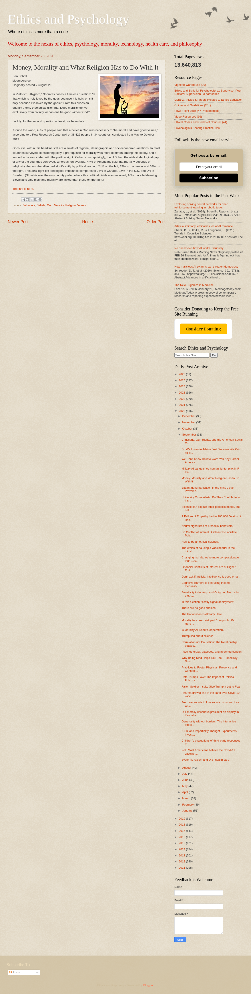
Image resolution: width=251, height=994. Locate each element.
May (185, 786)
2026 (182, 374)
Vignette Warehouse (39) (190, 84)
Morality (59, 205)
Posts (14, 972)
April (185, 792)
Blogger (148, 985)
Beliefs (41, 205)
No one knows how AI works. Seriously (198, 248)
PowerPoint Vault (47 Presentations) (197, 110)
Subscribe (208, 178)
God (49, 205)
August (187, 767)
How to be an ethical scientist (200, 541)
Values (81, 205)
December (189, 416)
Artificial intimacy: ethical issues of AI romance (203, 226)
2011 (182, 867)
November (189, 422)
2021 (182, 404)
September (189, 434)
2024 (182, 386)
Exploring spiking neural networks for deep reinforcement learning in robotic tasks (201, 205)
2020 (182, 411)
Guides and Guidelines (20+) (192, 105)
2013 (182, 855)
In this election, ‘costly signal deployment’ (207, 602)
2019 (182, 818)
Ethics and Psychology (68, 19)
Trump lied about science (197, 636)
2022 (182, 398)
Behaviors (28, 205)
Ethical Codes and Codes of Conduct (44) (200, 122)
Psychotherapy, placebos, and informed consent (211, 651)
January (187, 810)
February (188, 804)
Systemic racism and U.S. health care (205, 759)
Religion (70, 205)
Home (87, 222)
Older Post (156, 222)
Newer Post (18, 222)
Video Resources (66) (188, 116)
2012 (182, 861)
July (185, 773)
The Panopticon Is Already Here (201, 614)
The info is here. (23, 188)
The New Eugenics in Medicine (194, 285)
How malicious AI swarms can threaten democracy (206, 266)
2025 (182, 380)
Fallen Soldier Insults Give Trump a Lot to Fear (211, 686)
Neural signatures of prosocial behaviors (207, 526)
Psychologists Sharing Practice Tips (197, 128)
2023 (182, 392)
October (187, 428)
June (185, 780)
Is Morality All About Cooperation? (202, 630)
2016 (182, 837)
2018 (182, 824)
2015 (182, 843)
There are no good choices (198, 608)
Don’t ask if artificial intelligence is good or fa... (210, 576)
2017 (182, 830)
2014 (182, 849)
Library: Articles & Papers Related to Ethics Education (208, 99)
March (186, 798)
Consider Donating (203, 329)
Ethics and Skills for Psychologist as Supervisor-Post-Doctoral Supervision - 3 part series (208, 92)
